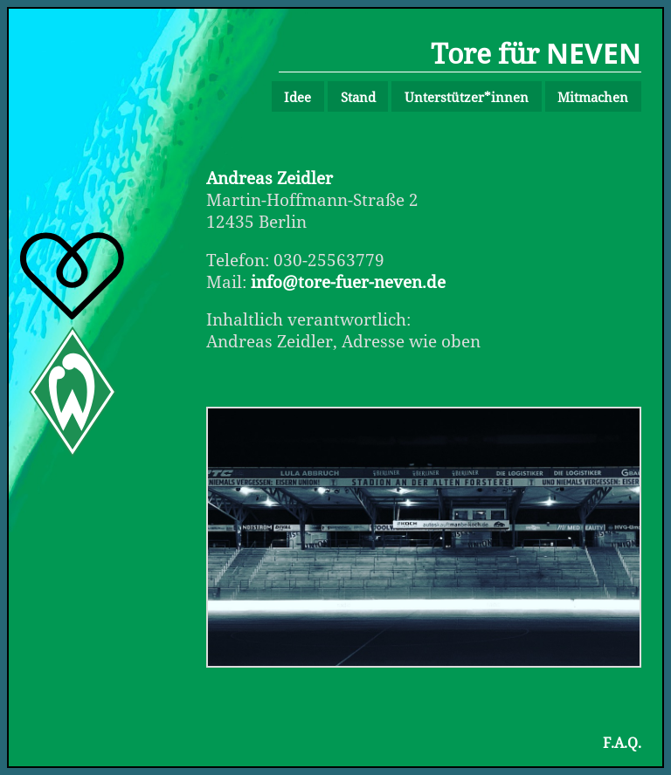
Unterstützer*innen (467, 97)
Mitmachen (592, 97)
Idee (297, 97)
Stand (358, 97)
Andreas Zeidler (269, 178)
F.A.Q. (622, 742)
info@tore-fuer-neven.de (348, 281)
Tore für (536, 53)
